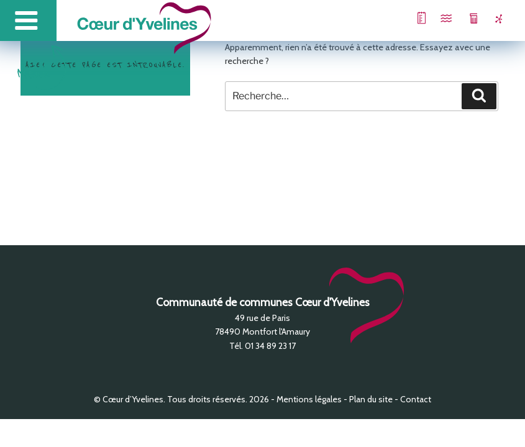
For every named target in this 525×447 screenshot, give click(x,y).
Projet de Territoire (407, 18)
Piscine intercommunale (434, 18)
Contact (415, 399)
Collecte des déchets (462, 18)
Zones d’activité (490, 18)
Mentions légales (309, 399)
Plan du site (371, 399)
